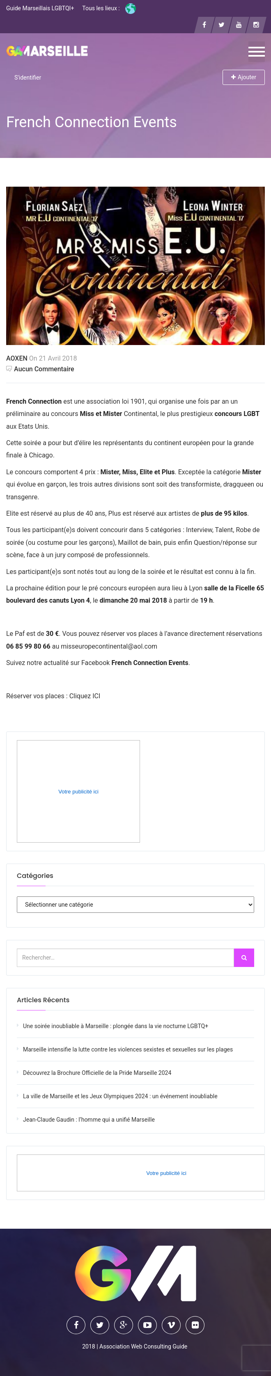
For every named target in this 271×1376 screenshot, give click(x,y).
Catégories (35, 875)
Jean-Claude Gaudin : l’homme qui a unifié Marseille (89, 1119)
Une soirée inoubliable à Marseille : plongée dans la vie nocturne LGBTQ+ (115, 1026)
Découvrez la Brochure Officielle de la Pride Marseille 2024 (97, 1073)
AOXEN (17, 358)
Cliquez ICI (85, 696)
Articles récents (43, 1000)
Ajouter (243, 77)
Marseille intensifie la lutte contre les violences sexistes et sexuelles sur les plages (128, 1049)
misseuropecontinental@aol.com (109, 646)
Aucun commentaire (40, 369)
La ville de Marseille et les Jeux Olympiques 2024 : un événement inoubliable (120, 1096)
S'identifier (27, 77)
